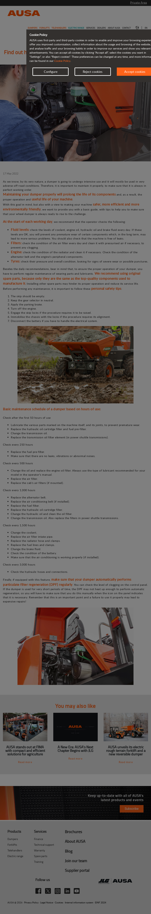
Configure (50, 71)
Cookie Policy (62, 61)
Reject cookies (92, 71)
